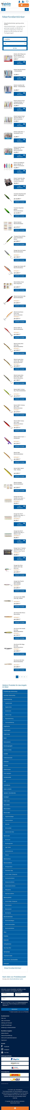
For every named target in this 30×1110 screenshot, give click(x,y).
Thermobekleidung (9, 722)
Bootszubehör (7, 742)
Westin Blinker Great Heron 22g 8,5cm (19, 283)
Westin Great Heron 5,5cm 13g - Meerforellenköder (18, 313)
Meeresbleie (7, 804)
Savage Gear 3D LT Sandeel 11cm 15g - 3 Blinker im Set (19, 532)
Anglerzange (7, 734)
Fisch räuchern (7, 773)
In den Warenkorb (21, 62)
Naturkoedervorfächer (10, 885)
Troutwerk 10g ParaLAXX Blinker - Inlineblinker (20, 194)
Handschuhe (8, 710)
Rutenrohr (6, 940)
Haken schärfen (7, 789)
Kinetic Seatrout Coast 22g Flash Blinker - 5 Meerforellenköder (19, 117)
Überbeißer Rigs (9, 870)
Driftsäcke (6, 761)
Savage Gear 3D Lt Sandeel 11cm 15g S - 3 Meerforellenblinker (19, 498)
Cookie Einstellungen (6, 1025)
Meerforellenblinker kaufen (16, 979)
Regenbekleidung (9, 718)
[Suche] (27, 9)
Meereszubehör (7, 897)
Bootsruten (7, 839)
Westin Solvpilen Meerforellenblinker (18, 483)
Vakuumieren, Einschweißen (11, 959)
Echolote (6, 765)
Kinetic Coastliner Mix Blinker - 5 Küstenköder (19, 86)
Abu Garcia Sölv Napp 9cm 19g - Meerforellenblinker (19, 646)
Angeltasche (7, 726)
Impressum (4, 1040)
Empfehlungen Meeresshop (10, 691)
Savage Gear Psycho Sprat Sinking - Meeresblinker (19, 582)
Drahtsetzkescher (8, 757)
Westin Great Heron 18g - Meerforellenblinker (20, 297)
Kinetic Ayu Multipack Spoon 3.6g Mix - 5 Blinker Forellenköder (19, 164)
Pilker (5, 932)
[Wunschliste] (27, 1)
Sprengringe (8, 912)
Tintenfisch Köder (8, 955)
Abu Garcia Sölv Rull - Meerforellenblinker (19, 661)
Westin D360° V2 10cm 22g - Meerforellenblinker (20, 390)
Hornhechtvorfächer (9, 878)
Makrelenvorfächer (9, 893)
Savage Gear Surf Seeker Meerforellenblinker (20, 251)
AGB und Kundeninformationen (9, 1037)
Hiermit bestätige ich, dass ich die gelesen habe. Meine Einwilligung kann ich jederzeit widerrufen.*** (15, 1004)
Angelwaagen (7, 730)
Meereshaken (7, 808)
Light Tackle (8, 847)
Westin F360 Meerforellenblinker (18, 453)
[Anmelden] (19, 1)
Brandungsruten (9, 843)
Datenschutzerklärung (6, 1035)
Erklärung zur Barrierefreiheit (8, 1027)
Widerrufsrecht (4, 1033)
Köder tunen (7, 801)
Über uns (3, 1018)
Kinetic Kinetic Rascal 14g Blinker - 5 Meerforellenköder (19, 149)
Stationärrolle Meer (9, 831)
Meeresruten (7, 835)
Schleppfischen (7, 944)
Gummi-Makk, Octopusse (11, 874)
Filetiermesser (7, 769)
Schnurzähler (8, 828)
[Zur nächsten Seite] (26, 677)
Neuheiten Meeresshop (9, 695)
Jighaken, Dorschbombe (10, 793)
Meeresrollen (7, 812)
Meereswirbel (8, 909)
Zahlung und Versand (6, 1023)
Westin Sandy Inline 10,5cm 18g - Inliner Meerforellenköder (18, 361)
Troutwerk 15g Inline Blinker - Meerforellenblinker (19, 209)
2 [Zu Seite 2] (19, 676)
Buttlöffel (6, 753)
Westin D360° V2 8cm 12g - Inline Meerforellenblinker (19, 422)
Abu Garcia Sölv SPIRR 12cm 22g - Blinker (19, 597)
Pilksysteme (8, 889)
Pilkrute (7, 855)
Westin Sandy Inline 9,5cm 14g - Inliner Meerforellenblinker (18, 376)
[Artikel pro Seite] (15, 43)
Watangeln (6, 963)
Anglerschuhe (8, 707)
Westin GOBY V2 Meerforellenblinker (18, 328)
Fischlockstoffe (7, 777)
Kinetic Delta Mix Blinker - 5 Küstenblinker (20, 70)
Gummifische (7, 785)
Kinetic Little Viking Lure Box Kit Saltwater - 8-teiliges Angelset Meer (20, 55)
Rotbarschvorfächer (9, 882)
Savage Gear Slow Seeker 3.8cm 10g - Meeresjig (18, 567)
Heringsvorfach (8, 866)
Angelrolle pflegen (9, 816)
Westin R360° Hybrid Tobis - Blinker (19, 469)
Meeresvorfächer (8, 862)
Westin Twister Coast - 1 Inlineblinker (19, 437)
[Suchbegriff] (15, 9)
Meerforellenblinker (9, 928)
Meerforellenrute (9, 851)
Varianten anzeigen (20, 201)
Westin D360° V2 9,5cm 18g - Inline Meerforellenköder (19, 406)
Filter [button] (15, 48)
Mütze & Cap (8, 714)
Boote (5, 738)
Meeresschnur (7, 858)
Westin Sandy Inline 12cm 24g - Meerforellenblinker (18, 345)
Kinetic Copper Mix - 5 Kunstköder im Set (19, 132)
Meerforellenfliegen (9, 920)
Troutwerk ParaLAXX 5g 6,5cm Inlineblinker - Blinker (19, 238)
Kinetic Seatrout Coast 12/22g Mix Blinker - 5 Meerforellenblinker (19, 102)
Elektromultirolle (9, 820)
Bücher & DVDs (7, 749)
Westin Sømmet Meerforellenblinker (18, 223)
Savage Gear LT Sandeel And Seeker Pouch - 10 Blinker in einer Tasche (19, 549)
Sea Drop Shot (7, 947)
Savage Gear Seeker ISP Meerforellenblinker (19, 267)
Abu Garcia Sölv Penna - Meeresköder (19, 613)
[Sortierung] (15, 39)
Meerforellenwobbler (10, 924)
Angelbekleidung (8, 699)
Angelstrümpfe (8, 703)
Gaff (5, 781)
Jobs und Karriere (5, 1020)
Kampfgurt (6, 797)
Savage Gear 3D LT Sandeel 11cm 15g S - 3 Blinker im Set (19, 515)
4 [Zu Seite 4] (24, 676)
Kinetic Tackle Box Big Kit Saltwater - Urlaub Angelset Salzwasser (19, 180)
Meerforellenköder (8, 916)
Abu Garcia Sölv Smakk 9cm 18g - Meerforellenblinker (19, 630)
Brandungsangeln (8, 746)
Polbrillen (6, 936)
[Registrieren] (23, 1)
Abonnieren (20, 1009)
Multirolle (7, 824)
